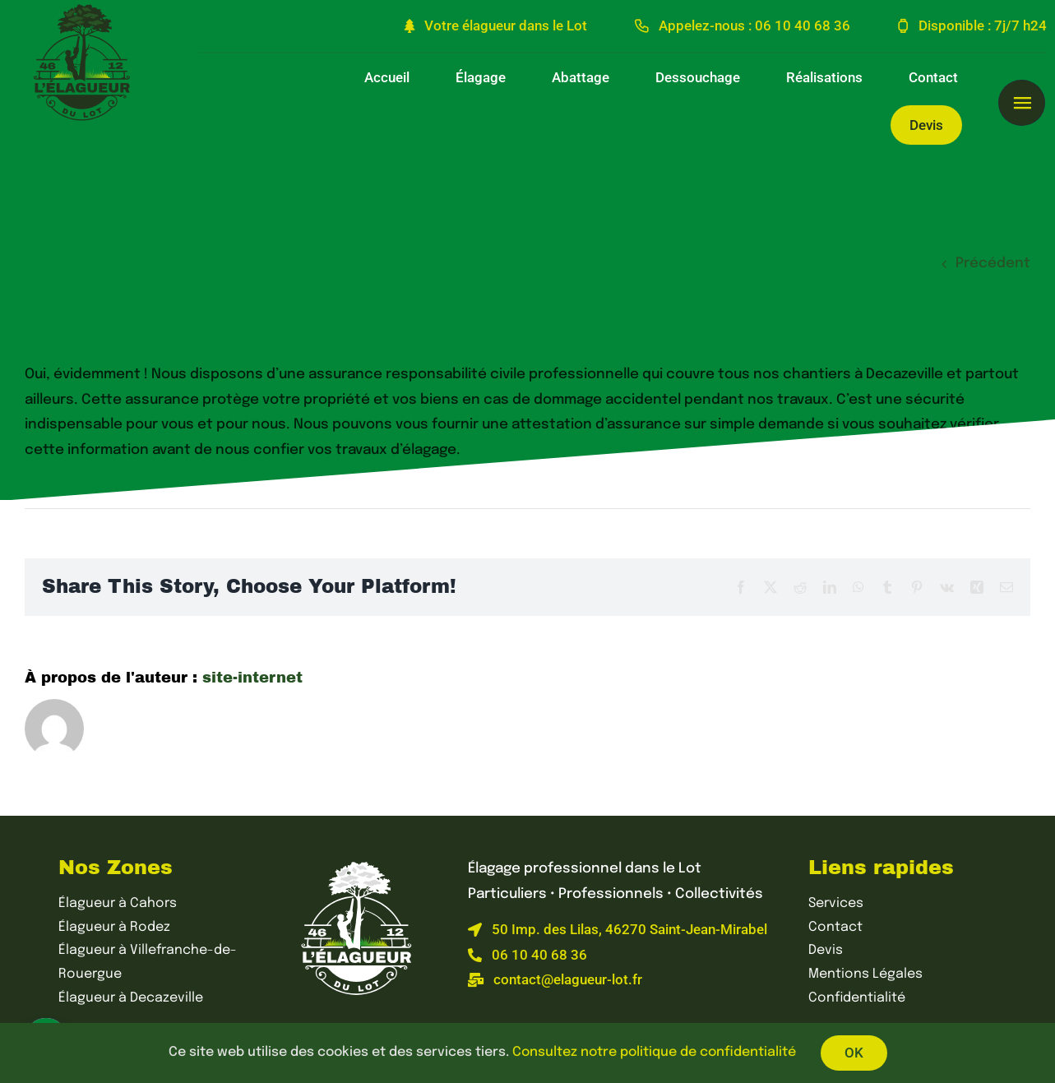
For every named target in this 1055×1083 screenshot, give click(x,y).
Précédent (993, 264)
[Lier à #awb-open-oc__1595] (1021, 103)
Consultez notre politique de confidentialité (654, 1052)
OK (853, 1052)
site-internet (252, 677)
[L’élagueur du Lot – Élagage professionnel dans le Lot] (357, 864)
